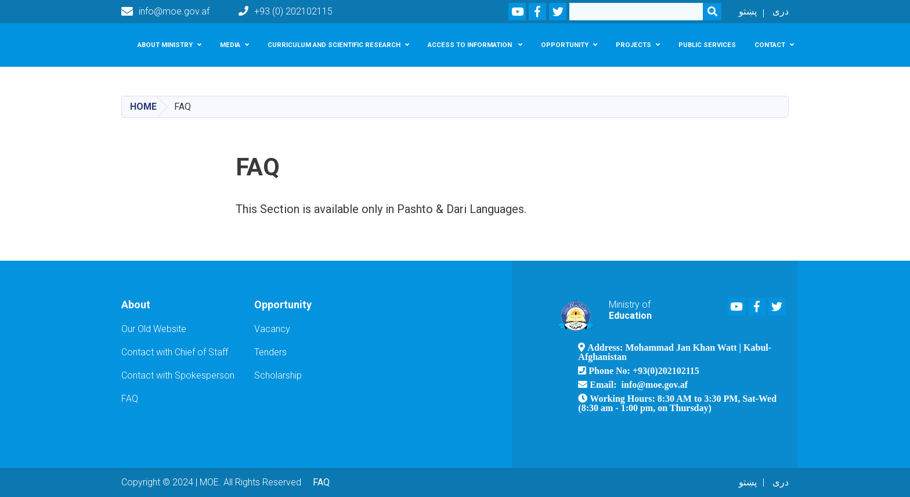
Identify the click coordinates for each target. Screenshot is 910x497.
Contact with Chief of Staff (174, 352)
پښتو (748, 11)
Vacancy (272, 328)
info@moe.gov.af (165, 11)
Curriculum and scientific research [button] (334, 45)
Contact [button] (769, 45)
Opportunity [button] (564, 45)
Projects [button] (633, 45)
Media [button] (230, 45)
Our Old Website (153, 328)
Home (143, 106)
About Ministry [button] (165, 45)
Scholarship (278, 375)
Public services (707, 45)
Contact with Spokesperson (177, 375)
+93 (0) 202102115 (286, 11)
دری (780, 11)
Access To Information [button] (471, 45)
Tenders (270, 352)
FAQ (129, 398)
